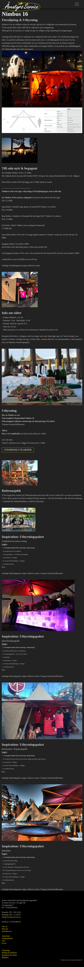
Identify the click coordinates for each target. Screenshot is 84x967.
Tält (3, 941)
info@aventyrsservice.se (11, 917)
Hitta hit (5, 929)
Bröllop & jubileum (9, 953)
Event (4, 943)
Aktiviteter (6, 936)
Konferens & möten (9, 955)
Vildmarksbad (7, 938)
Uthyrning (6, 950)
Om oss (5, 927)
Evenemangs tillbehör (18, 450)
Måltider (5, 957)
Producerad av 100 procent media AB (71, 960)
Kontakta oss (7, 931)
